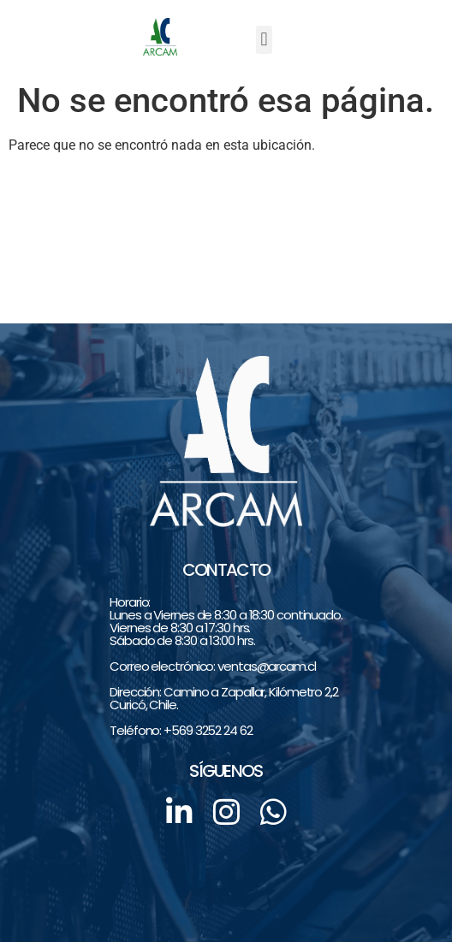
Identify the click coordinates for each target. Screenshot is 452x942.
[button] (264, 40)
